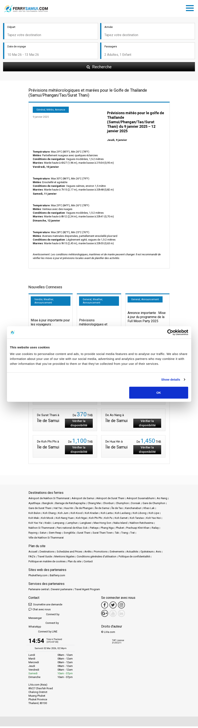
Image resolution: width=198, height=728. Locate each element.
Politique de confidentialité (134, 557)
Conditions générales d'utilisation (96, 557)
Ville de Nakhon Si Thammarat (46, 539)
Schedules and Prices (69, 553)
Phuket (120, 529)
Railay (155, 529)
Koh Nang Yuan (65, 519)
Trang (124, 534)
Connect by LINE (42, 633)
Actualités (132, 553)
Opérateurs (147, 553)
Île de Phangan (84, 509)
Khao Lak (149, 509)
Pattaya (94, 529)
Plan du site (74, 562)
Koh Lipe (154, 514)
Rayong (32, 534)
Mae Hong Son (102, 524)
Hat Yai (58, 509)
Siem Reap (55, 534)
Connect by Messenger (43, 617)
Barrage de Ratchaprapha (70, 504)
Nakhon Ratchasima (141, 524)
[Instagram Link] (121, 606)
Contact (88, 562)
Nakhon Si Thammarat (41, 529)
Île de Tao (117, 509)
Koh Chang (49, 514)
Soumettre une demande (45, 605)
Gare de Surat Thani (39, 509)
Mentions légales (64, 557)
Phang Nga (107, 529)
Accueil (32, 553)
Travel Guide (44, 557)
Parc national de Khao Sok (72, 529)
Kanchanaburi (133, 509)
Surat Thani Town (103, 534)
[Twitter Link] (113, 606)
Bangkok (47, 504)
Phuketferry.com (38, 576)
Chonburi (108, 504)
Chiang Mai (94, 504)
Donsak (135, 504)
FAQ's (31, 557)
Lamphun (72, 524)
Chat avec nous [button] (39, 610)
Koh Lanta (107, 514)
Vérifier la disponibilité (78, 424)
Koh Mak (33, 519)
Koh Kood (77, 514)
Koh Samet (121, 519)
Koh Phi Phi (95, 519)
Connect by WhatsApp (43, 626)
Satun (43, 534)
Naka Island (120, 524)
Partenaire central (38, 590)
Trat (132, 534)
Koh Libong (139, 514)
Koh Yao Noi (153, 519)
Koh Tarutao (137, 519)
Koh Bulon (34, 514)
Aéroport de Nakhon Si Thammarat (48, 499)
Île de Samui (102, 509)
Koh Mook (47, 519)
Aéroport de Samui (83, 499)
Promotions (100, 553)
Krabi (48, 524)
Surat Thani (83, 534)
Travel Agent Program (87, 590)
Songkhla (69, 534)
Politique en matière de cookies (47, 562)
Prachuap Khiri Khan (137, 529)
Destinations (47, 553)
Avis (158, 553)
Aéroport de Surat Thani (110, 499)
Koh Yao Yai (35, 524)
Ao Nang (162, 499)
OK (158, 392)
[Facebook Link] (104, 606)
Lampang (58, 524)
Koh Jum (63, 514)
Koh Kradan (91, 514)
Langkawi (85, 524)
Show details (170, 379)
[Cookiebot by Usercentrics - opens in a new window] (170, 332)
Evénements (117, 553)
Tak (117, 534)
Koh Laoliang (122, 514)
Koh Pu (108, 519)
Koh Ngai (81, 519)
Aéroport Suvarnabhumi (141, 499)
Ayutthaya (34, 504)
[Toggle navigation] (191, 8)
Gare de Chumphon (154, 504)
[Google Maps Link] (104, 614)
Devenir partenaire (61, 590)
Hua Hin (68, 509)
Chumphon (122, 504)
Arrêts (88, 553)
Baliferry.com (57, 576)
